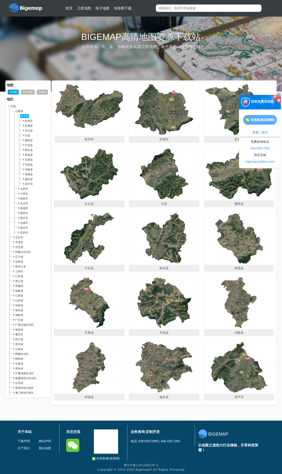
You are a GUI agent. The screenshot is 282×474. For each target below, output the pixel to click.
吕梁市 (24, 232)
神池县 (29, 154)
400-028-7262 (259, 148)
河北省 (19, 247)
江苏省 (19, 276)
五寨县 (29, 159)
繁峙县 (29, 140)
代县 (27, 135)
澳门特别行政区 (24, 392)
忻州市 (24, 116)
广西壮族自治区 (24, 324)
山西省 (19, 111)
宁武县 (29, 145)
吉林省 (19, 261)
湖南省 (19, 315)
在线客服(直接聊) (106, 458)
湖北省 (19, 310)
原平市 (29, 184)
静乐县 (29, 150)
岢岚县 (29, 164)
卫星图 (13, 92)
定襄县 (29, 125)
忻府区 (29, 120)
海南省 (19, 329)
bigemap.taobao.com (260, 161)
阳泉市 (24, 198)
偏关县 (29, 179)
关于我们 (24, 448)
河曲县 (29, 169)
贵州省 (19, 344)
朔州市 (24, 213)
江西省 (19, 295)
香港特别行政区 (24, 387)
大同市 (24, 193)
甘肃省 (19, 363)
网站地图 (45, 448)
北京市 (19, 237)
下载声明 (24, 441)
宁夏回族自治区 (24, 373)
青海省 (19, 368)
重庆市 (19, 334)
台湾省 (19, 383)
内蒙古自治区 (23, 252)
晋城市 (24, 208)
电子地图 (102, 8)
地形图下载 (123, 8)
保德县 (29, 174)
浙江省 (19, 281)
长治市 (24, 203)
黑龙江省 (20, 266)
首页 (68, 8)
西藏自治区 (21, 354)
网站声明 (45, 441)
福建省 (19, 290)
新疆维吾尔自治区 (25, 378)
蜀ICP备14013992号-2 (141, 465)
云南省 (19, 349)
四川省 (19, 339)
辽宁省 (19, 256)
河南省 (19, 305)
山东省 (19, 300)
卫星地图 (84, 8)
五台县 (29, 130)
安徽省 (19, 286)
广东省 (19, 320)
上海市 (19, 271)
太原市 (24, 188)
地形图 (42, 92)
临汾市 (24, 227)
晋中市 (24, 218)
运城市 (24, 222)
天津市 (19, 242)
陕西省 (19, 358)
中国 (13, 106)
